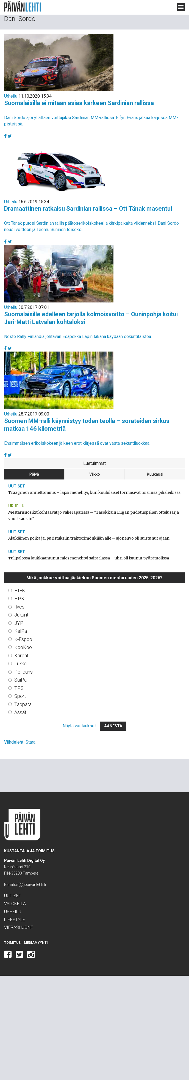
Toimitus (12, 943)
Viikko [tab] (94, 474)
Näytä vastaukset (79, 725)
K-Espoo (23, 639)
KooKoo (23, 647)
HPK (19, 598)
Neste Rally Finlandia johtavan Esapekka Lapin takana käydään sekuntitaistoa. (78, 336)
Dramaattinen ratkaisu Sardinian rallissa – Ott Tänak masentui (88, 208)
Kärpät (21, 655)
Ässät (20, 712)
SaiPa (20, 680)
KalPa (20, 631)
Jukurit (21, 615)
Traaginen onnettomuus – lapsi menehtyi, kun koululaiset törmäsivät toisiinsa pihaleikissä (94, 492)
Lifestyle (14, 919)
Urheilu (10, 96)
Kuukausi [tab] (155, 474)
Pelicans (23, 672)
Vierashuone (18, 927)
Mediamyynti (36, 943)
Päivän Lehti (22, 6)
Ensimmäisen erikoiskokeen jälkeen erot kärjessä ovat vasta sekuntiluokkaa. (77, 443)
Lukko (20, 663)
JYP (18, 623)
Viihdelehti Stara (19, 742)
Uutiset (16, 486)
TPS (19, 688)
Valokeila (15, 903)
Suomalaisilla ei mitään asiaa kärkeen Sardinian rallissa (79, 103)
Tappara (23, 704)
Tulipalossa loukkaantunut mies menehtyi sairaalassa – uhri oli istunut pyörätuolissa (88, 558)
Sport (20, 696)
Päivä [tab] (34, 474)
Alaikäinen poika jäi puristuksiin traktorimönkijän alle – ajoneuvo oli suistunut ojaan (88, 538)
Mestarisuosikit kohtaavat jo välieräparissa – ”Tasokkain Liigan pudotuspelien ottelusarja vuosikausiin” (93, 515)
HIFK (19, 590)
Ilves (19, 607)
